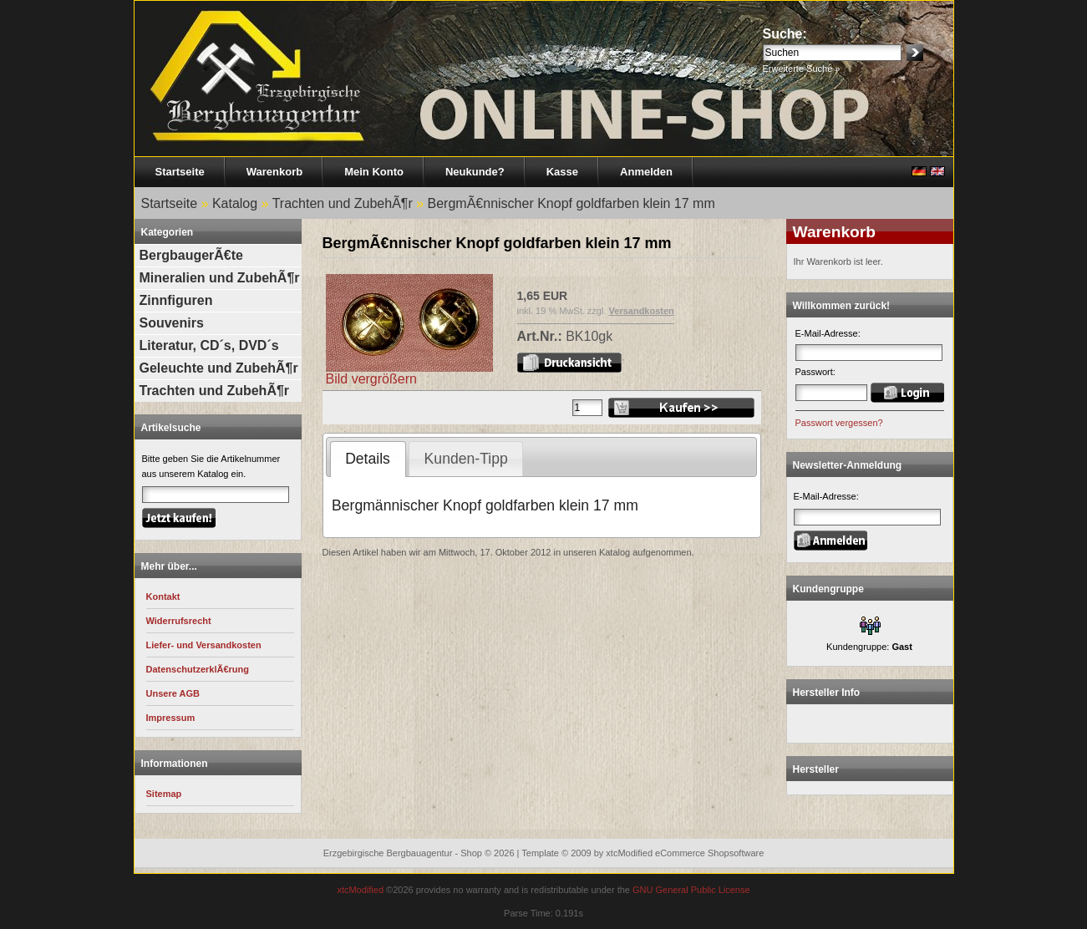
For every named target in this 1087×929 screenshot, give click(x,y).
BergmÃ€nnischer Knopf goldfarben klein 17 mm (571, 203)
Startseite (180, 171)
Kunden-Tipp (466, 458)
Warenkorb (274, 171)
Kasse (562, 171)
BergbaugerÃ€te (191, 255)
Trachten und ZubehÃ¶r (342, 203)
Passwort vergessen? (839, 423)
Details (367, 458)
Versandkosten (641, 311)
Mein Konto (374, 171)
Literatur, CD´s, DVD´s (209, 345)
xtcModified (360, 890)
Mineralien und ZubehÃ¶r (220, 278)
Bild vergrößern (409, 373)
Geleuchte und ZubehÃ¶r (219, 368)
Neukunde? (475, 171)
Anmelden (646, 171)
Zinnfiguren (176, 300)
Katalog (234, 203)
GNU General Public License (691, 890)
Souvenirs (172, 323)
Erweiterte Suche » (802, 68)
